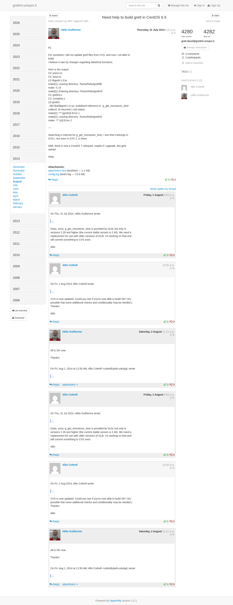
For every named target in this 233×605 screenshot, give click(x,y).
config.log (53, 174)
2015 (16, 147)
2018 (16, 113)
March (16, 199)
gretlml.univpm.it (25, 5)
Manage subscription (195, 47)
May (15, 192)
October (17, 174)
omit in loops (213, 21)
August (17, 181)
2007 (16, 289)
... (53, 221)
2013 (16, 221)
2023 (16, 57)
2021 (16, 79)
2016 (16, 136)
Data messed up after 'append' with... (69, 21)
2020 (16, 90)
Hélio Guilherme (71, 29)
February (18, 203)
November (19, 170)
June (15, 188)
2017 (16, 124)
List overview (19, 310)
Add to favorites (192, 62)
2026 (16, 23)
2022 (16, 68)
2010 (16, 255)
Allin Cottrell (70, 194)
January (17, 206)
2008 (16, 277)
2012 (16, 232)
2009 (16, 266)
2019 (16, 102)
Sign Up (214, 5)
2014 (16, 158)
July (15, 185)
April (15, 196)
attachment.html (57, 170)
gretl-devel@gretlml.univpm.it (197, 41)
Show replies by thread (163, 188)
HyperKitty (116, 600)
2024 (16, 45)
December (19, 166)
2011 (16, 243)
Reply (53, 179)
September (19, 177)
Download (18, 318)
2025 (16, 34)
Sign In (199, 5)
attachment (70, 384)
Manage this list (178, 5)
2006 (16, 300)
